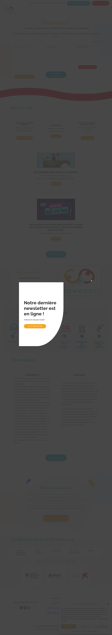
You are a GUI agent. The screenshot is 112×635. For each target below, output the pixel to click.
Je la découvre (35, 326)
